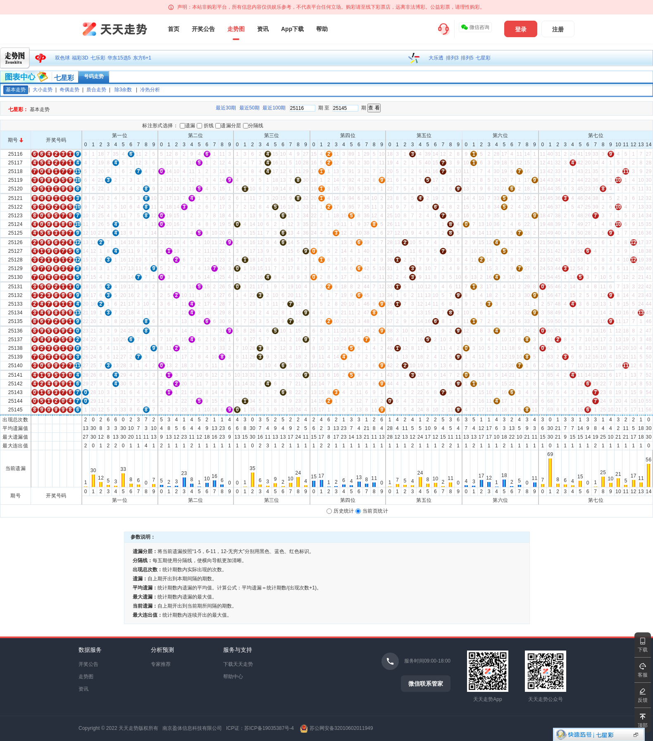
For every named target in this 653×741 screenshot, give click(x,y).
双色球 (62, 58)
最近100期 (274, 108)
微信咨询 (475, 27)
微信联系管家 (425, 683)
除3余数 (123, 90)
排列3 (452, 58)
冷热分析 (150, 90)
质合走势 (96, 90)
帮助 (322, 29)
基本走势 (16, 90)
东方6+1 (142, 58)
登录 (521, 29)
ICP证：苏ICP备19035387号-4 (260, 728)
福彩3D (80, 58)
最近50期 (249, 108)
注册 (558, 29)
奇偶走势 (69, 90)
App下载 (292, 29)
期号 (15, 140)
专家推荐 (161, 664)
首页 (173, 29)
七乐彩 (98, 58)
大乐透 (436, 58)
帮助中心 (233, 676)
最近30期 (226, 108)
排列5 (467, 58)
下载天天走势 (238, 664)
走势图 (236, 29)
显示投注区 (635, 735)
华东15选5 (119, 58)
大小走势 (42, 90)
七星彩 (483, 58)
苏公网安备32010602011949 (341, 728)
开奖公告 (203, 29)
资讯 (263, 29)
